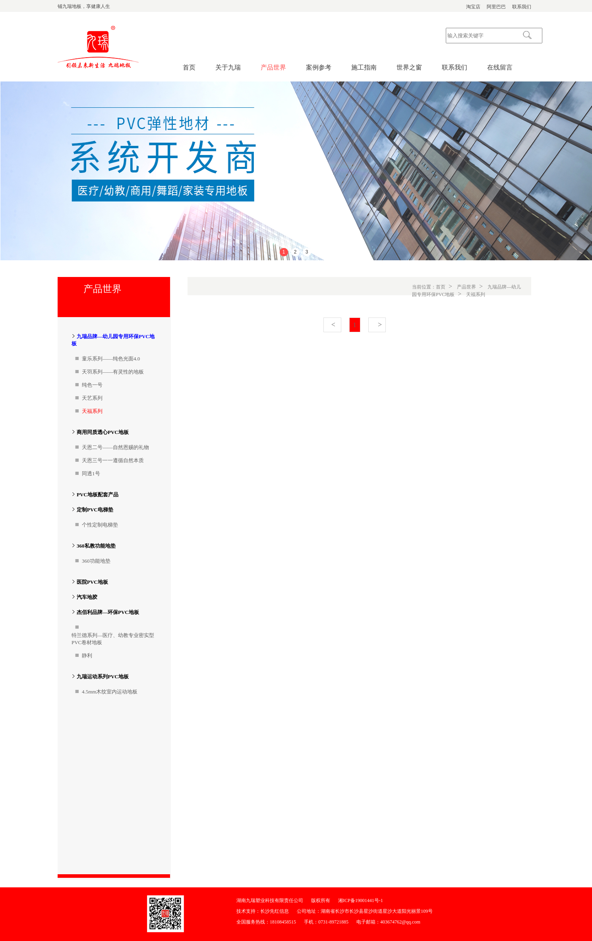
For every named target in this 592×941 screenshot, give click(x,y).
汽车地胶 (87, 597)
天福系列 (92, 411)
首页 (189, 67)
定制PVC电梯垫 (95, 510)
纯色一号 (92, 385)
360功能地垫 (96, 561)
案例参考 (318, 67)
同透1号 (91, 473)
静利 (87, 655)
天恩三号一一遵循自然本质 (113, 460)
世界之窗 (409, 67)
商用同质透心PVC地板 (103, 432)
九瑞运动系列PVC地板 (103, 677)
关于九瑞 (228, 67)
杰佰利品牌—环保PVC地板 (108, 612)
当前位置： (424, 287)
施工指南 (364, 67)
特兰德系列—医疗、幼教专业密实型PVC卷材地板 (113, 638)
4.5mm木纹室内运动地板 (109, 692)
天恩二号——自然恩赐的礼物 (115, 447)
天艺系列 (92, 398)
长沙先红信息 (274, 911)
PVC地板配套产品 (97, 495)
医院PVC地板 (92, 582)
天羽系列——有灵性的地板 (113, 372)
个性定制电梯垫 (100, 525)
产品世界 (273, 67)
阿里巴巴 (496, 7)
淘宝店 (473, 7)
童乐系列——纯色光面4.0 (111, 359)
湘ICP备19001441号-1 (360, 900)
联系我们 (521, 7)
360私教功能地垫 (96, 546)
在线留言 (500, 67)
